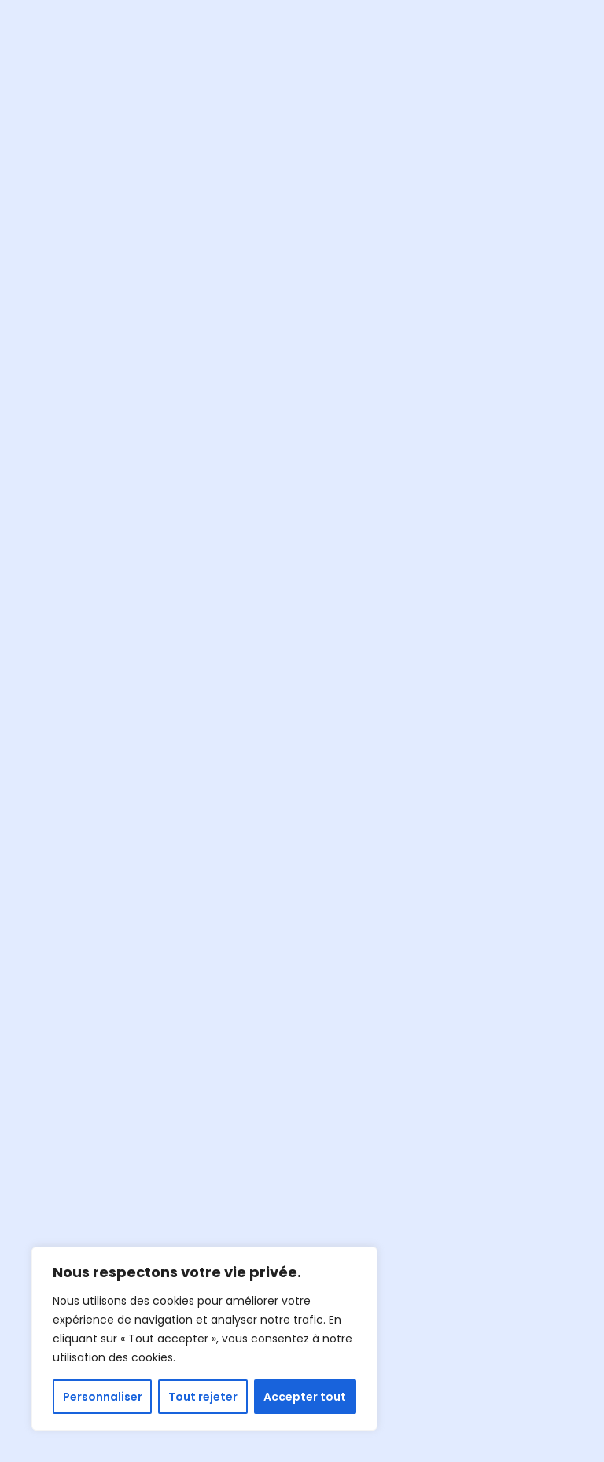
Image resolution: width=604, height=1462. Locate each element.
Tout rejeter (203, 1397)
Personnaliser (102, 1397)
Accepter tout (304, 1397)
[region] (204, 1339)
